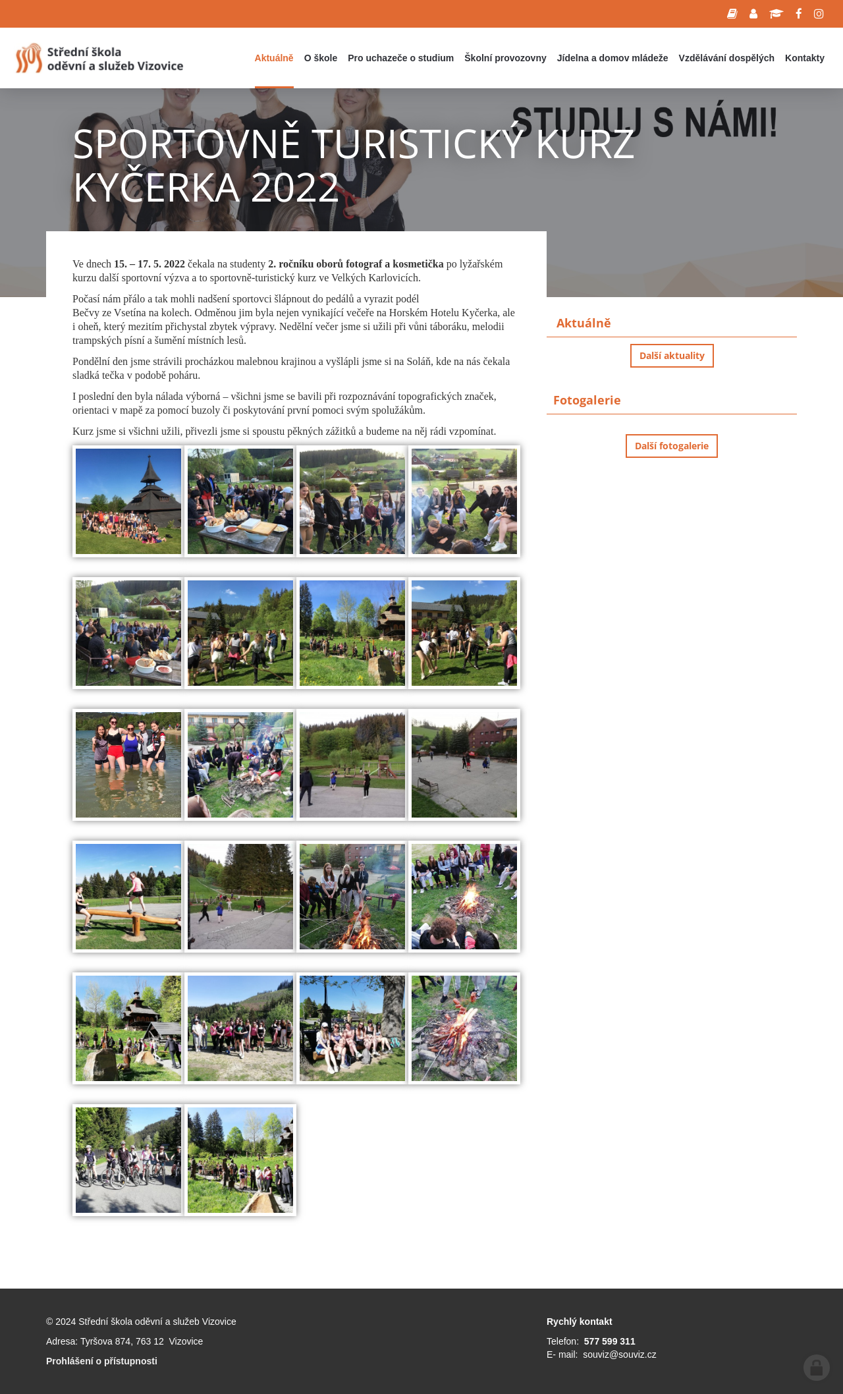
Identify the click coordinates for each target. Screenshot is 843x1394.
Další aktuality (672, 355)
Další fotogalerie (672, 445)
